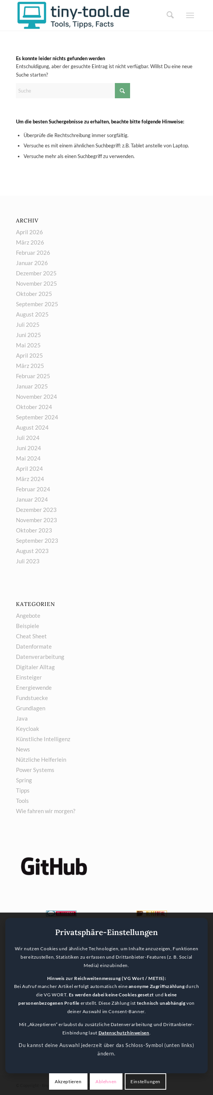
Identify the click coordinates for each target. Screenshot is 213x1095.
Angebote (28, 615)
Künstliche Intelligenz (43, 738)
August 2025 (32, 314)
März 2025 (30, 365)
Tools (22, 800)
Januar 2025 (32, 386)
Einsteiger (29, 677)
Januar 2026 (32, 262)
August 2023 (32, 550)
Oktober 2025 (34, 293)
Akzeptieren (68, 1081)
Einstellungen (145, 1081)
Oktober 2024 (34, 406)
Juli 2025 (28, 324)
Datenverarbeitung (40, 656)
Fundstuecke (32, 697)
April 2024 (29, 468)
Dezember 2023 (36, 509)
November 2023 (36, 519)
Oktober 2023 (34, 530)
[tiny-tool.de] (88, 15)
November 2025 (36, 283)
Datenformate (34, 646)
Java (22, 718)
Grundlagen (30, 708)
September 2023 (37, 540)
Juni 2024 (28, 447)
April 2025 (29, 355)
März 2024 (30, 478)
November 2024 (36, 396)
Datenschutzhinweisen (124, 1033)
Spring (24, 780)
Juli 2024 (28, 437)
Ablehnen (106, 1081)
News (23, 749)
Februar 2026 (33, 252)
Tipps (23, 790)
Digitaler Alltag (35, 666)
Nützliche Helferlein (41, 759)
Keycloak (27, 728)
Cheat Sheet (31, 636)
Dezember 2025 (36, 273)
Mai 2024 (28, 458)
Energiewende (34, 687)
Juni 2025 (28, 334)
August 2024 (32, 427)
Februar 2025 (33, 375)
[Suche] (168, 15)
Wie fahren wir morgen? (45, 810)
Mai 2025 (28, 345)
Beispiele (27, 625)
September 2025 (37, 304)
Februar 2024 (33, 489)
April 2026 (29, 232)
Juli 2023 (28, 561)
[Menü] (190, 15)
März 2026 (30, 242)
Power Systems (35, 769)
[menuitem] (168, 15)
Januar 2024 (32, 499)
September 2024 (37, 417)
